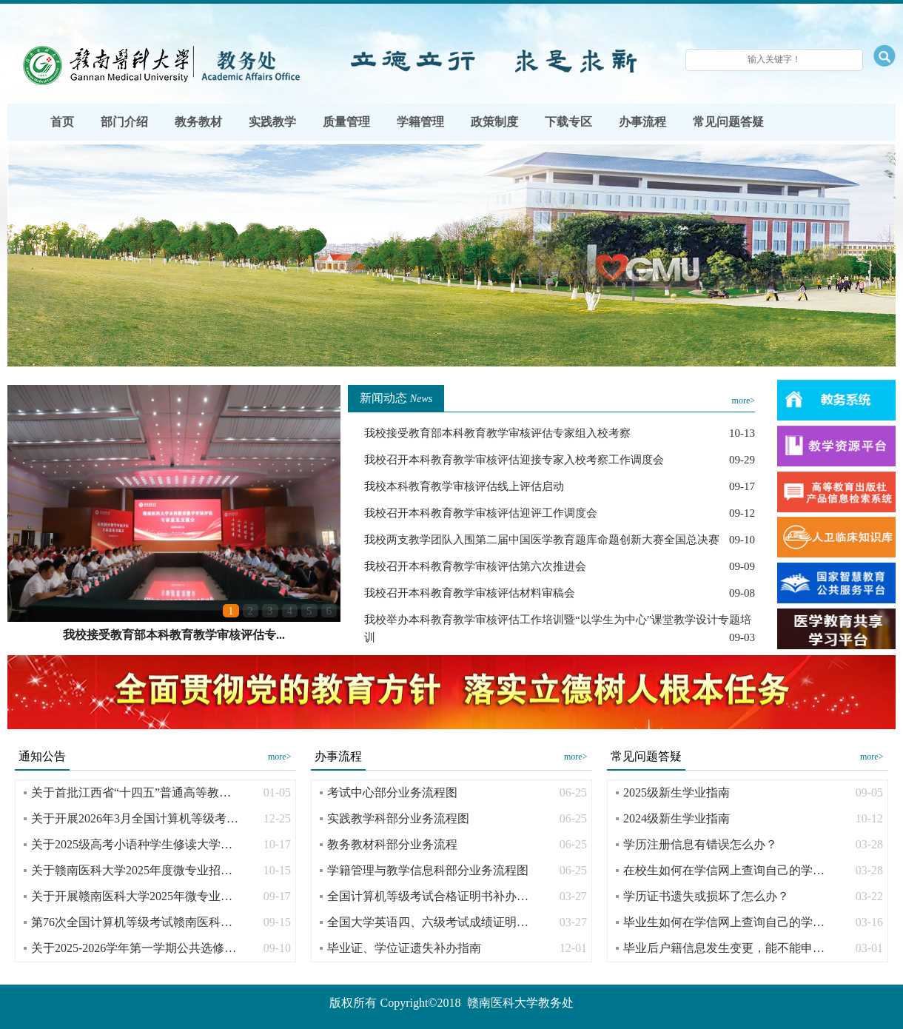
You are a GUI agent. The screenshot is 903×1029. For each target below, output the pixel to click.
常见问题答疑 (728, 121)
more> (743, 400)
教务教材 (198, 121)
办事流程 (642, 121)
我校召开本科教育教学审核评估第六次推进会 (475, 566)
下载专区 (568, 121)
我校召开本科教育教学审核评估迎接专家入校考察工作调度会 (514, 460)
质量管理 (346, 121)
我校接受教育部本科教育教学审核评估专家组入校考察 (497, 433)
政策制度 (494, 121)
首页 (62, 121)
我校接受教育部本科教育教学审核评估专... (174, 635)
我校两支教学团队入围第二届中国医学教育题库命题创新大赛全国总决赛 (541, 540)
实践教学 (272, 121)
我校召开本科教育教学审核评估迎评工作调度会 (480, 513)
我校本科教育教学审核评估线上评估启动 (464, 486)
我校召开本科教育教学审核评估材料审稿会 (469, 593)
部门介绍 (124, 121)
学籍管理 (420, 121)
